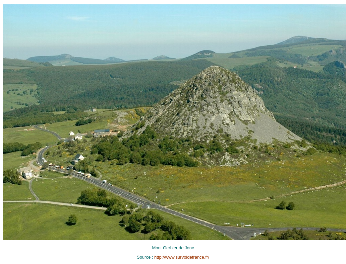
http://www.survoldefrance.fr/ (181, 257)
